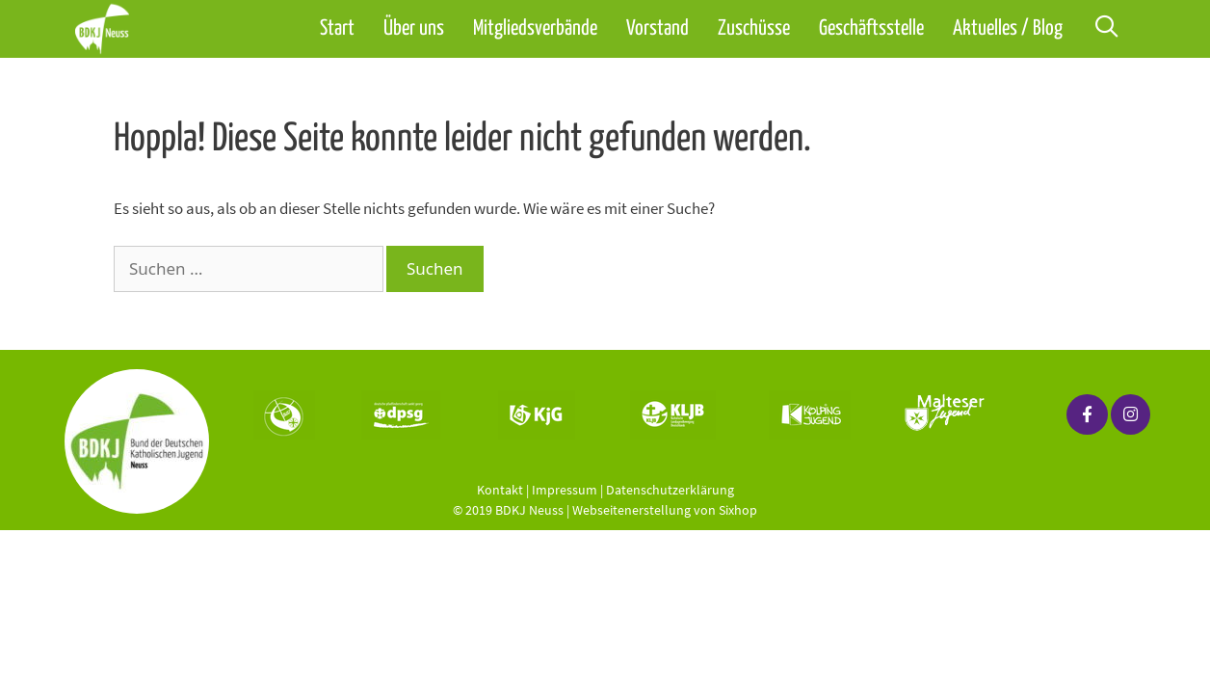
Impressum (564, 489)
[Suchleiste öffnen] (1106, 29)
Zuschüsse (754, 29)
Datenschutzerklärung (670, 489)
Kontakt (500, 489)
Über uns (413, 29)
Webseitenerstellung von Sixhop (664, 510)
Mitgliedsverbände (535, 29)
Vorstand (657, 29)
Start (337, 29)
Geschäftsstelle (871, 29)
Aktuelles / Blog (1008, 29)
